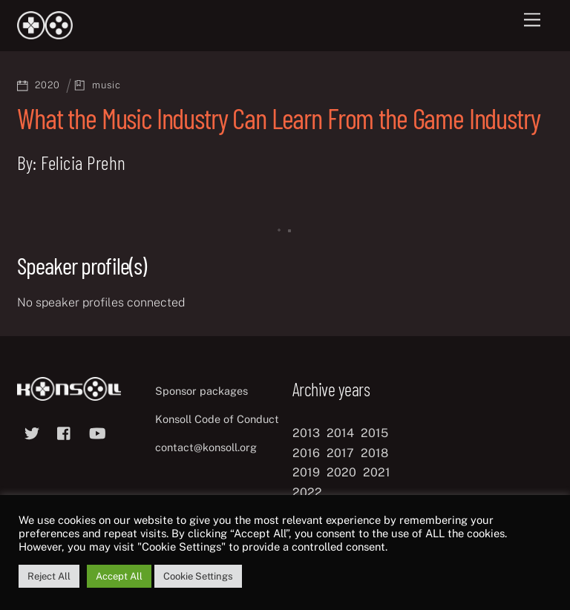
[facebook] (64, 431)
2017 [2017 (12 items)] (340, 453)
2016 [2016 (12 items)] (306, 453)
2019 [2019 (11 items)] (306, 472)
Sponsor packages (201, 390)
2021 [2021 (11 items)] (376, 472)
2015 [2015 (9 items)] (374, 433)
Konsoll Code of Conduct (217, 419)
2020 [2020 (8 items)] (341, 472)
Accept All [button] (119, 576)
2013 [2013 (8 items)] (306, 433)
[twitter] (32, 431)
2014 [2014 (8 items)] (340, 433)
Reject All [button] (49, 576)
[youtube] (97, 431)
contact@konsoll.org (206, 447)
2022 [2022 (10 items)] (307, 492)
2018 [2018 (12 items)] (374, 453)
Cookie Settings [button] (198, 576)
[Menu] (532, 20)
